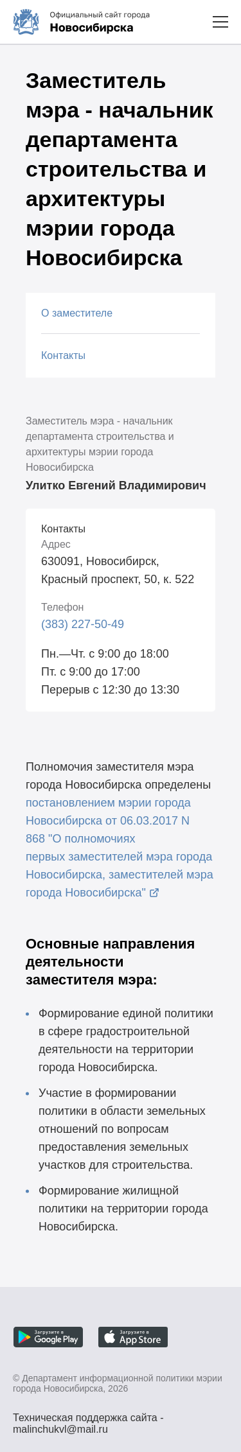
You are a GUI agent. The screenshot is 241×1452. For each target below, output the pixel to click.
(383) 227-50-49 (82, 624)
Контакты (63, 355)
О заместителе (76, 313)
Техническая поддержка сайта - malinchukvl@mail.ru (88, 1419)
